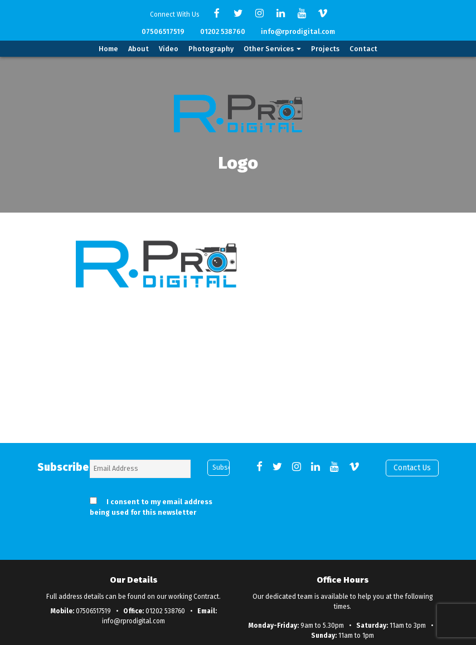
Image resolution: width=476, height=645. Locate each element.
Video (168, 49)
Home (108, 49)
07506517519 (163, 31)
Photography (211, 49)
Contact (363, 49)
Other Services (272, 49)
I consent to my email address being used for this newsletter (151, 507)
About (138, 49)
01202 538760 (222, 31)
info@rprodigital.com (298, 31)
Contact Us (412, 467)
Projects (325, 49)
